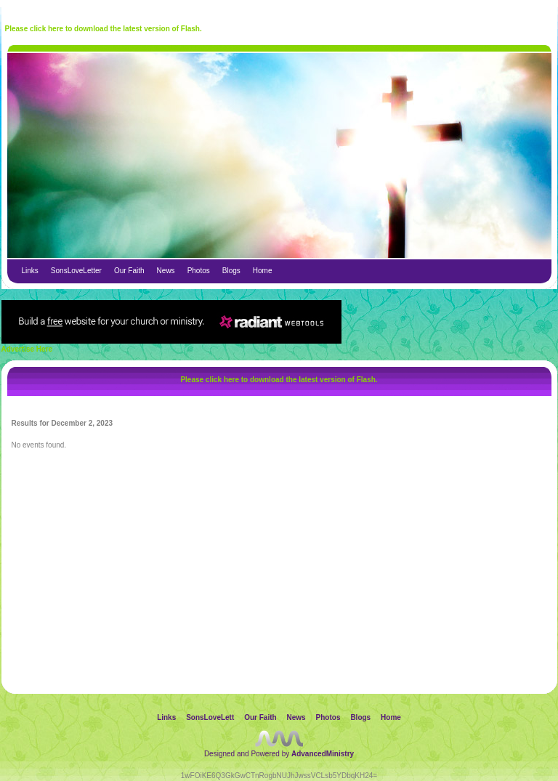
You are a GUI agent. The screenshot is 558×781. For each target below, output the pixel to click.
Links (30, 271)
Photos (198, 271)
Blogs (231, 271)
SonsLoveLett (210, 717)
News (166, 271)
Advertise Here (27, 349)
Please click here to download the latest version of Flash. (103, 29)
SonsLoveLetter (76, 271)
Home (262, 271)
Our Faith (129, 271)
